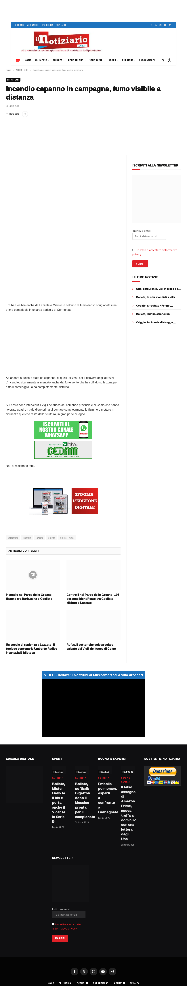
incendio (27, 538)
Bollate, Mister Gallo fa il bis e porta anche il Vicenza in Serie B (58, 803)
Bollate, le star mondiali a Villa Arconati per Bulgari (155, 297)
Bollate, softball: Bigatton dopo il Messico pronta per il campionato (82, 800)
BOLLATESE (41, 60)
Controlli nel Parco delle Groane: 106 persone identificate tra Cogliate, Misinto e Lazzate (92, 599)
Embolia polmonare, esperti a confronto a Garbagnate (105, 798)
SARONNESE (95, 60)
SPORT (112, 60)
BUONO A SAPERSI (130, 771)
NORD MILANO (75, 60)
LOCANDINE (81, 983)
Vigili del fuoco (67, 538)
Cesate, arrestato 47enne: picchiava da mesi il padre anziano (158, 305)
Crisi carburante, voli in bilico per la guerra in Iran (157, 289)
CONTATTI (61, 24)
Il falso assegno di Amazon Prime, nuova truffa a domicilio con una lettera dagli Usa (128, 813)
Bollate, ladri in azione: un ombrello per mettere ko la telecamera (153, 314)
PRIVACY (134, 983)
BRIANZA (57, 60)
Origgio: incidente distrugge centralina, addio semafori (154, 322)
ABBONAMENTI (33, 24)
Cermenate (13, 538)
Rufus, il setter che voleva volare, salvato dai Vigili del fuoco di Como (91, 647)
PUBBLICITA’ (48, 24)
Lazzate (39, 538)
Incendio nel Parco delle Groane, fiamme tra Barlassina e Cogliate (29, 597)
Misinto (51, 538)
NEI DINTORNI (13, 79)
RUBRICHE (127, 60)
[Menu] (18, 60)
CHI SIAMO (19, 24)
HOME (28, 60)
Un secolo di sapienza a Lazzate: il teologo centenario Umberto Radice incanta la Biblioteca (31, 649)
